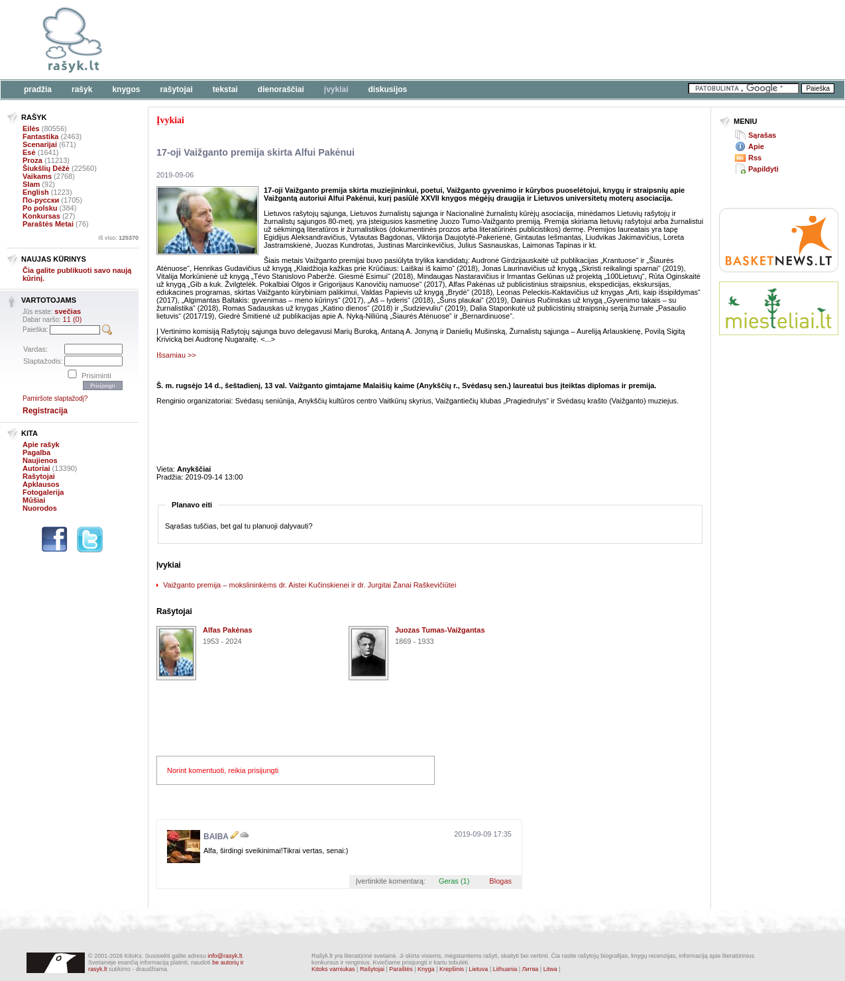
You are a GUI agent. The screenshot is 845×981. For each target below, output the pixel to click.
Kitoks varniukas (333, 969)
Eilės (31, 128)
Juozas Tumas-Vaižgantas (440, 630)
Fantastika (40, 136)
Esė (29, 152)
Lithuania (505, 969)
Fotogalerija (43, 492)
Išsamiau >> (176, 355)
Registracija (45, 410)
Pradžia (38, 89)
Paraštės (401, 969)
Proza (32, 160)
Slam (31, 184)
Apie (756, 146)
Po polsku (40, 208)
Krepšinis (451, 969)
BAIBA (216, 836)
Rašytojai (176, 89)
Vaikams (37, 176)
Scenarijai (40, 144)
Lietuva (478, 969)
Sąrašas (762, 135)
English (36, 192)
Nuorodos (40, 508)
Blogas (500, 881)
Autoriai (36, 468)
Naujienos (40, 460)
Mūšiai (34, 500)
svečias (67, 311)
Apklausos (41, 484)
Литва (530, 969)
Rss (754, 158)
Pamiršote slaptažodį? (55, 398)
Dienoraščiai (281, 89)
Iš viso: (118, 237)
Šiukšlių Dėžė (46, 168)
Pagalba (36, 452)
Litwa (550, 969)
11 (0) (72, 319)
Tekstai (225, 89)
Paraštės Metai (48, 224)
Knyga (426, 969)
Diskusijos (388, 89)
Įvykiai (336, 89)
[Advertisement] (407, 40)
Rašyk (82, 89)
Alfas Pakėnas (228, 630)
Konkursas (41, 216)
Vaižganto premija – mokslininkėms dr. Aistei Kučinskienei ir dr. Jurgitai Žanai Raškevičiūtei (309, 585)
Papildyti (763, 169)
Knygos (126, 89)
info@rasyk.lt (224, 956)
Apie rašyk (41, 444)
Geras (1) (454, 881)
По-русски (41, 200)
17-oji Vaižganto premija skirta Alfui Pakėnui (255, 152)
